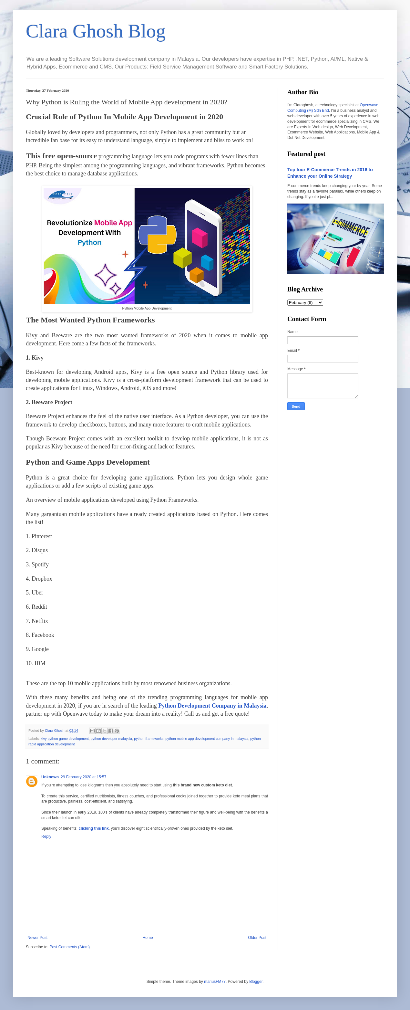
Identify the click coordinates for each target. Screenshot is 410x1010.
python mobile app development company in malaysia (206, 739)
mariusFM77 (215, 981)
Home (148, 937)
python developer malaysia (111, 739)
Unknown (50, 777)
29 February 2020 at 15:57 (83, 777)
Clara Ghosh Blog (96, 31)
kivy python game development (65, 739)
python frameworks (148, 739)
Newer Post (37, 937)
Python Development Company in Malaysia (212, 705)
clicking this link (93, 828)
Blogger (255, 981)
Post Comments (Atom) (69, 947)
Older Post (257, 937)
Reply (46, 836)
